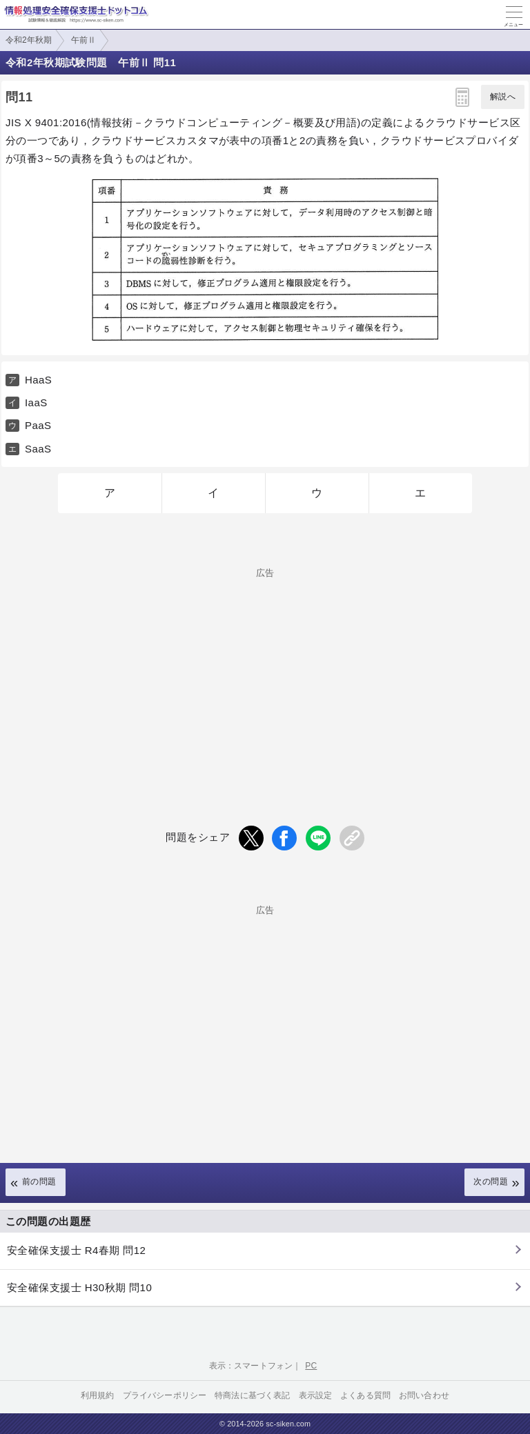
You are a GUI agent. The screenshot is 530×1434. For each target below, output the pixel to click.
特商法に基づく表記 (252, 1395)
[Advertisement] (265, 673)
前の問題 (39, 1181)
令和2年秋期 (29, 40)
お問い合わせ (424, 1395)
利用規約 (98, 1395)
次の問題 (490, 1181)
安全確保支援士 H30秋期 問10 (79, 1287)
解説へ (503, 96)
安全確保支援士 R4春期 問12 (76, 1250)
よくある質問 (365, 1395)
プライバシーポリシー (165, 1395)
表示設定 (316, 1395)
